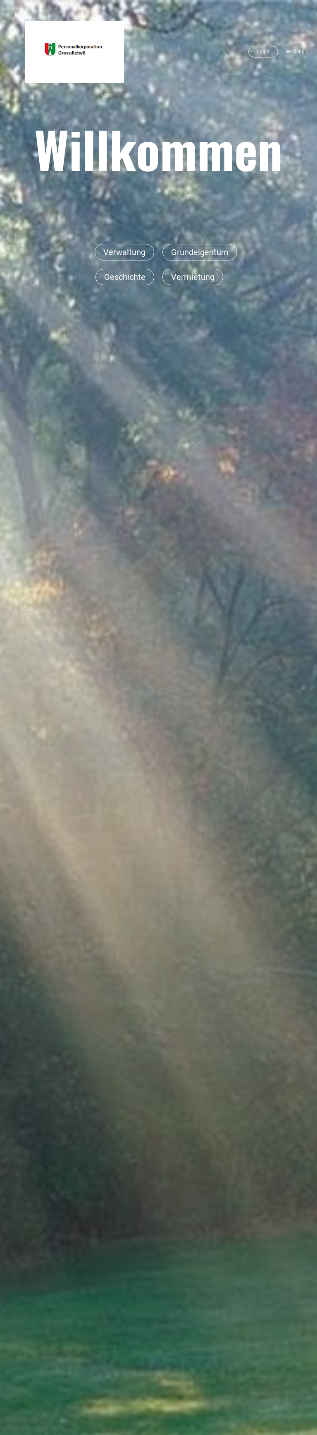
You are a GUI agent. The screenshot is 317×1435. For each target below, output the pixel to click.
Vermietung (193, 277)
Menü (295, 52)
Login (263, 52)
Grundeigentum (200, 252)
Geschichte (124, 277)
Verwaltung (124, 252)
